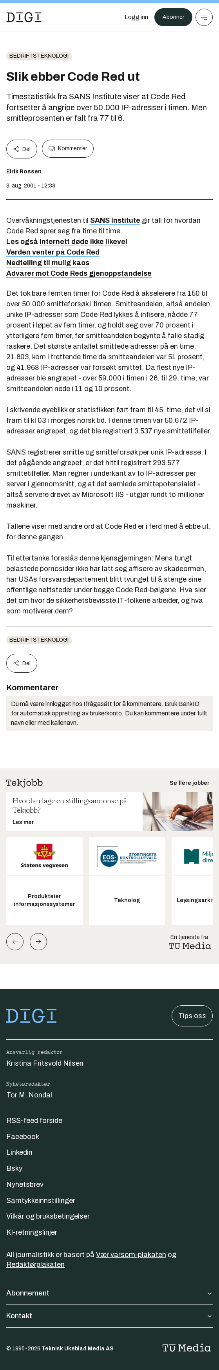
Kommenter (68, 149)
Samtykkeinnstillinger (40, 1200)
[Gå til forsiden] (24, 17)
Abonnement (109, 1293)
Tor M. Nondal (29, 1095)
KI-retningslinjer (31, 1232)
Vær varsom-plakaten (131, 1255)
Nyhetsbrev (24, 1184)
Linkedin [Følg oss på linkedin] (19, 1152)
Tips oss (192, 1016)
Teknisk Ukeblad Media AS (78, 1349)
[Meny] (204, 17)
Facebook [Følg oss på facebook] (22, 1137)
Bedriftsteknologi (39, 56)
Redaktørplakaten (35, 1264)
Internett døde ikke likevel (83, 242)
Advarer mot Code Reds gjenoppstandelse (79, 273)
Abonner (173, 17)
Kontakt (109, 1316)
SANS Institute (115, 220)
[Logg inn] (136, 17)
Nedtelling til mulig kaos (47, 263)
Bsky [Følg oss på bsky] (14, 1168)
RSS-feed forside (34, 1120)
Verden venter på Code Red (53, 252)
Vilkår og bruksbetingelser (48, 1216)
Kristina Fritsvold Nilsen (44, 1063)
